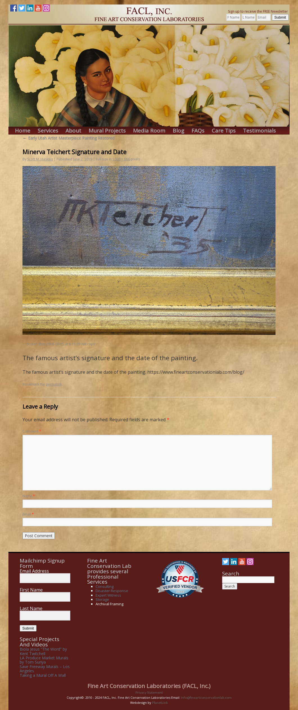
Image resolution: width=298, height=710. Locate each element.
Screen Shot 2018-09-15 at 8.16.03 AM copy (61, 344)
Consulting (105, 586)
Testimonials (259, 130)
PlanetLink (160, 702)
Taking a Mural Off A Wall (43, 675)
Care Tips (224, 130)
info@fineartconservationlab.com (206, 697)
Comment (31, 431)
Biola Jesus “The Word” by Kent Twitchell (43, 651)
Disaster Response (112, 590)
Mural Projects (107, 130)
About (73, 130)
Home (22, 130)
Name (28, 496)
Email (28, 514)
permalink (54, 384)
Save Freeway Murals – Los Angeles (45, 668)
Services (48, 130)
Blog (178, 130)
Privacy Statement (149, 692)
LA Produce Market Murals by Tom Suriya (44, 660)
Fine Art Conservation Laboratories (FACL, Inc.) (149, 686)
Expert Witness (108, 595)
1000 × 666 (121, 159)
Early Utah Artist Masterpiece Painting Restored (68, 138)
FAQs (197, 130)
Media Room (149, 130)
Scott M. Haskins (40, 159)
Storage (102, 599)
